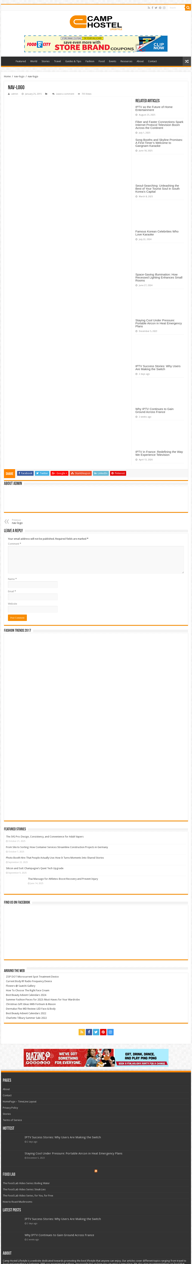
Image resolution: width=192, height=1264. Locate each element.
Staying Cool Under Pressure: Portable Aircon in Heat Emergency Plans (158, 323)
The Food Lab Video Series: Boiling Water (26, 1183)
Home (8, 61)
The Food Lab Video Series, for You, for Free (28, 1195)
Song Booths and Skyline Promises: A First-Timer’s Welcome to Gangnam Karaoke (159, 142)
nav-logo (19, 76)
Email (12, 591)
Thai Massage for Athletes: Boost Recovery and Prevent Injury (63, 878)
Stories (46, 61)
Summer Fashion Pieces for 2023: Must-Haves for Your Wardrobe (43, 999)
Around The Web (14, 971)
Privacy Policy (10, 1107)
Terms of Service (12, 1120)
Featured (21, 61)
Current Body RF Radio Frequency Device (29, 981)
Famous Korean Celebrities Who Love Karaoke (157, 233)
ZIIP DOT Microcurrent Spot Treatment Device (32, 976)
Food (102, 61)
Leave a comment (65, 94)
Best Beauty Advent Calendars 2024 (26, 994)
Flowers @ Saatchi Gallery (20, 985)
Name (12, 579)
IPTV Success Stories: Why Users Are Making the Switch (158, 367)
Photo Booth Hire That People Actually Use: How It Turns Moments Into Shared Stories (55, 857)
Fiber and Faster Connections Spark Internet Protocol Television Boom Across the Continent (159, 124)
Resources (126, 61)
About (140, 61)
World (33, 61)
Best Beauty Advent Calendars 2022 (26, 1013)
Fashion (90, 61)
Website (12, 603)
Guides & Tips (73, 61)
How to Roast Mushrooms (17, 1201)
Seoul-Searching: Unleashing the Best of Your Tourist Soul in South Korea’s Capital (157, 188)
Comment (14, 543)
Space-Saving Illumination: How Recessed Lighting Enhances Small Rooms (158, 277)
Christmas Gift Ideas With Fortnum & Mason (31, 1004)
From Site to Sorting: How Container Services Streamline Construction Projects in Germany (57, 847)
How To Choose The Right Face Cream (27, 990)
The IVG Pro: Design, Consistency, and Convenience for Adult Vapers (45, 836)
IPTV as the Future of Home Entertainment (154, 108)
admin (14, 94)
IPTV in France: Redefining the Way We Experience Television (159, 453)
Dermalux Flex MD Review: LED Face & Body (31, 1008)
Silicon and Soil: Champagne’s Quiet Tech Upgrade (34, 868)
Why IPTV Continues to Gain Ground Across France (154, 410)
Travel (57, 61)
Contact (152, 61)
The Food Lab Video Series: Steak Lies (24, 1189)
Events (112, 61)
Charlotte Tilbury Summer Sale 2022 (26, 1017)
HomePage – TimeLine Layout (19, 1101)
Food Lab (9, 1174)
